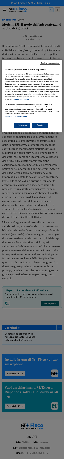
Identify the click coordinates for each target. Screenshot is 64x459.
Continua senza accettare (50, 63)
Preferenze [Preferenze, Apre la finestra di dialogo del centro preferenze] (22, 125)
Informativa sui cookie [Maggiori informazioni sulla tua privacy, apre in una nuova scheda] (20, 99)
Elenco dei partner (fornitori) (16, 116)
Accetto (40, 125)
